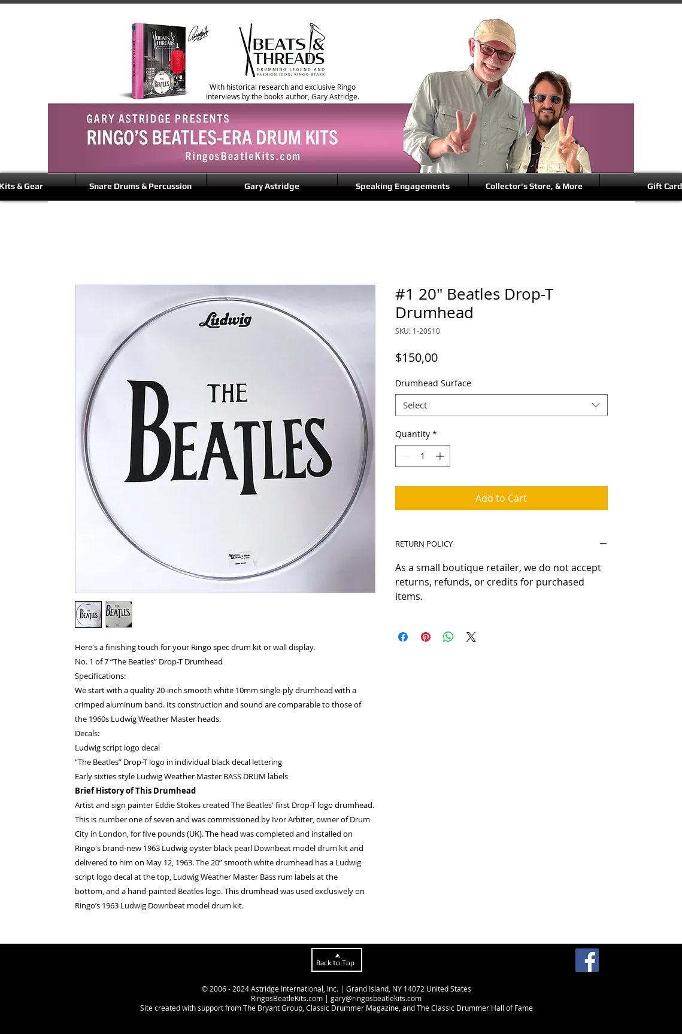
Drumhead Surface (433, 383)
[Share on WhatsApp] (448, 637)
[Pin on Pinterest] (426, 637)
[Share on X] (471, 637)
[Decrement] (404, 456)
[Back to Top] (336, 960)
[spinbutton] (423, 456)
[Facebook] (587, 960)
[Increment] (441, 456)
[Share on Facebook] (403, 637)
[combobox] (501, 405)
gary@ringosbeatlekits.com (376, 998)
